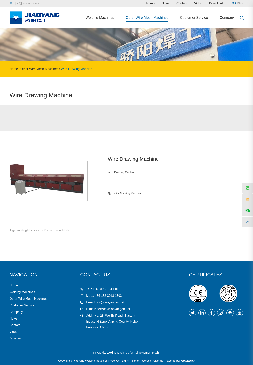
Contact (181, 3)
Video (198, 3)
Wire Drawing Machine (76, 69)
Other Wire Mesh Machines (147, 17)
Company (227, 17)
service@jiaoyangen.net (113, 309)
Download (216, 3)
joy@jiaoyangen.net (27, 3)
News (165, 3)
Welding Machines (100, 17)
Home (150, 3)
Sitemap (158, 360)
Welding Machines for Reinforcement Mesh (43, 230)
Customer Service (194, 17)
